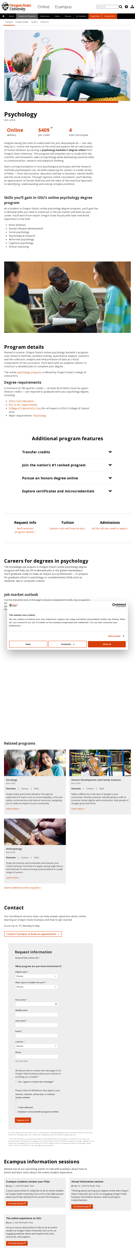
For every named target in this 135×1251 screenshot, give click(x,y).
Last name (20, 1020)
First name (20, 999)
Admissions (45, 16)
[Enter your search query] (107, 6)
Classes (68, 16)
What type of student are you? (30, 982)
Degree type (21, 972)
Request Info (109, 16)
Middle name (21, 1010)
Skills (36, 789)
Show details (114, 636)
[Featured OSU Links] (126, 6)
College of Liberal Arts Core (25, 408)
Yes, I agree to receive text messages (36, 1081)
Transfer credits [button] (36, 452)
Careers (34, 22)
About (11, 16)
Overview (9, 22)
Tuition (57, 16)
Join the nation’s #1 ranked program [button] (54, 465)
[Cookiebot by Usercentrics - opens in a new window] (114, 605)
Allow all (107, 644)
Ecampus (63, 6)
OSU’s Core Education (21, 401)
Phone (18, 1052)
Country (19, 1041)
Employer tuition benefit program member (38, 1111)
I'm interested (17, 1203)
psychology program (29, 372)
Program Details (22, 22)
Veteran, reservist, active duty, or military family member (35, 1096)
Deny (28, 644)
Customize (67, 644)
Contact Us (44, 22)
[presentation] (126, 6)
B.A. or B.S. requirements (23, 404)
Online (44, 6)
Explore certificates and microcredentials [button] (58, 491)
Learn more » (12, 808)
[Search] (120, 6)
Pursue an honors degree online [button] (50, 478)
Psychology (39, 415)
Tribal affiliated (25, 1107)
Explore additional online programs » (22, 887)
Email (18, 1031)
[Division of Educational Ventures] (132, 6)
